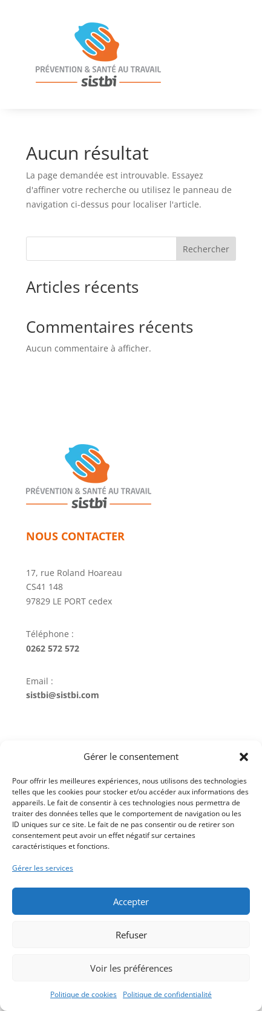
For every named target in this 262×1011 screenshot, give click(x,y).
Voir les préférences (131, 968)
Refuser (131, 935)
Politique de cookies (83, 994)
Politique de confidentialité (167, 994)
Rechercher (206, 249)
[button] (244, 757)
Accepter (131, 901)
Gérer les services (42, 868)
